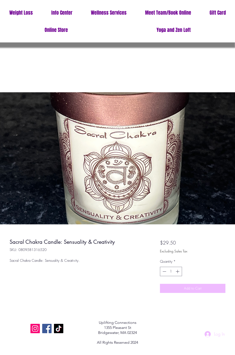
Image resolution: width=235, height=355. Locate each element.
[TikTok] (58, 328)
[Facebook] (47, 328)
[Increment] (178, 271)
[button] (62, 12)
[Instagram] (35, 328)
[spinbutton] (171, 271)
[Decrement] (164, 271)
